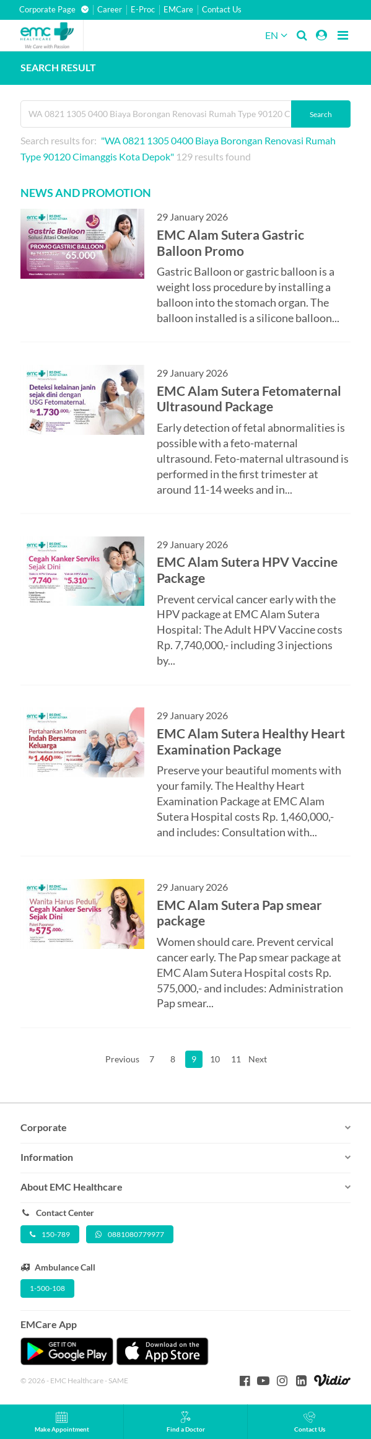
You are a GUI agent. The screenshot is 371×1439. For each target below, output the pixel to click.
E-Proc (143, 9)
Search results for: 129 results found (178, 148)
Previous (122, 1059)
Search (321, 114)
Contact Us (222, 9)
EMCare (178, 9)
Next (257, 1059)
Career (109, 9)
